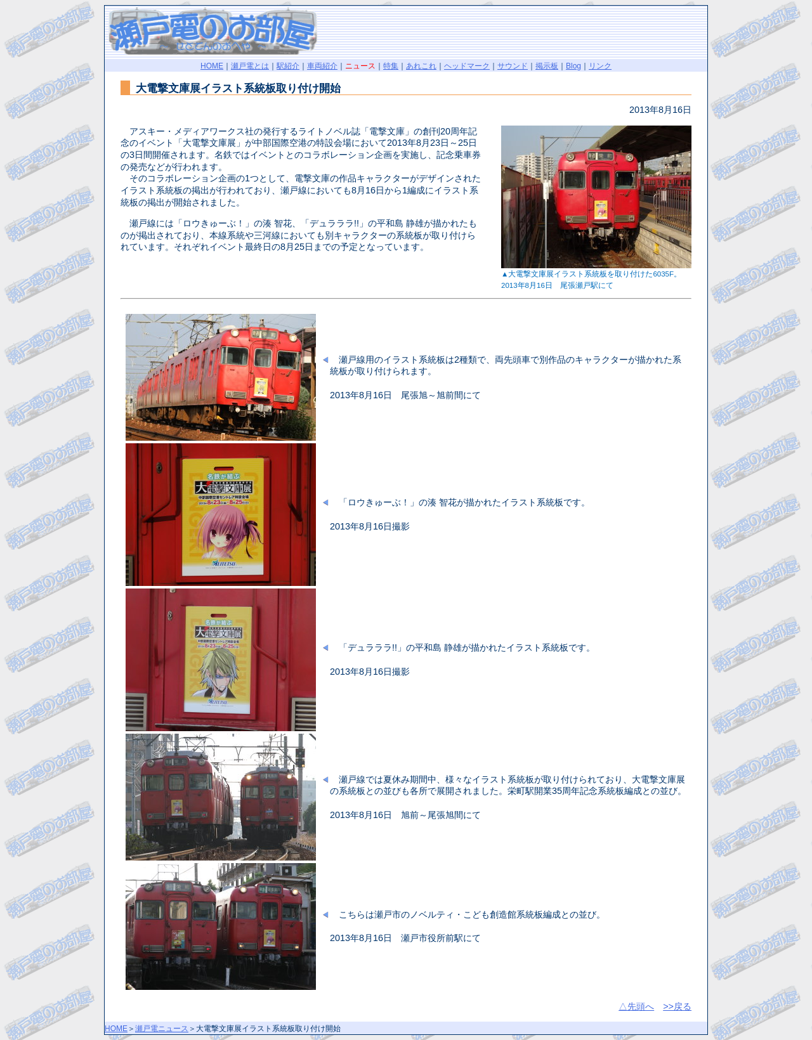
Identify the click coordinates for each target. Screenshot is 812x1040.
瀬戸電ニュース (161, 1028)
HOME (211, 66)
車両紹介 (322, 66)
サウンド (512, 66)
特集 (390, 66)
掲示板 (546, 66)
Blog (573, 66)
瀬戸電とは (250, 66)
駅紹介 (288, 66)
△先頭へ (636, 1006)
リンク (600, 66)
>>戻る (677, 1006)
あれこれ (421, 66)
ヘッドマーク (467, 66)
